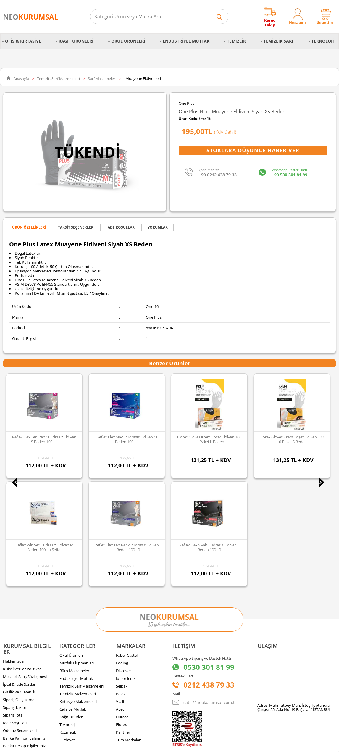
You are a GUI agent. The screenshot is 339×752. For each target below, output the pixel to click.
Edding (122, 555)
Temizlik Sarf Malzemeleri (81, 578)
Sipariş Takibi (14, 599)
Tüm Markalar (128, 632)
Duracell (123, 609)
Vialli (120, 593)
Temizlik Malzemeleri (77, 586)
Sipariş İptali (13, 607)
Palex (120, 586)
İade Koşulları (15, 615)
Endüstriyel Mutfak (186, 41)
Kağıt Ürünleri (76, 41)
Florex (121, 616)
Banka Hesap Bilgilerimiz (24, 638)
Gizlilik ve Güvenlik (19, 584)
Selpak (121, 578)
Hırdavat (67, 632)
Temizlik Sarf (279, 41)
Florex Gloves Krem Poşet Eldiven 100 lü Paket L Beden (127, 439)
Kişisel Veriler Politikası (22, 561)
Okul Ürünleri (128, 41)
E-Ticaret (151, 744)
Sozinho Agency (129, 732)
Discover (123, 563)
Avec (120, 601)
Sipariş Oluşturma (18, 592)
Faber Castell (127, 547)
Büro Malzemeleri (74, 563)
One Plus (186, 103)
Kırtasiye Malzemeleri (78, 593)
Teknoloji (322, 41)
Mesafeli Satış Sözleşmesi (25, 569)
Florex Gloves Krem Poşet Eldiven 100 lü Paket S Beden (209, 439)
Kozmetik (67, 624)
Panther (123, 624)
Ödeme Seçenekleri (20, 622)
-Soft (138, 744)
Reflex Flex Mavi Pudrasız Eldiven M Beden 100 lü (44, 439)
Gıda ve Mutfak (72, 601)
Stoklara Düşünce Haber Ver (252, 150)
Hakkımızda (13, 553)
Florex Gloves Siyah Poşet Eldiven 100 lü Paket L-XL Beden (292, 439)
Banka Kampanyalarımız (24, 630)
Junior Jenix (125, 570)
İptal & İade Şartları (19, 576)
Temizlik (236, 41)
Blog (7, 645)
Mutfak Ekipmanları (76, 555)
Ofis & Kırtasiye (23, 41)
